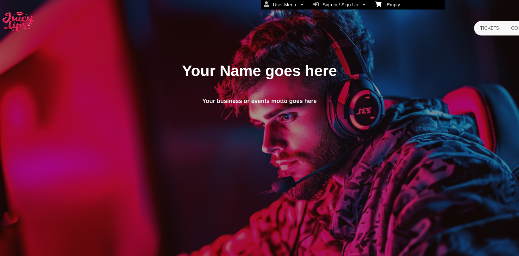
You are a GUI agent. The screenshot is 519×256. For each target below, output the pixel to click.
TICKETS (489, 28)
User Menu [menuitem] (283, 4)
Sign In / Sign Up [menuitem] (339, 4)
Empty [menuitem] (387, 4)
